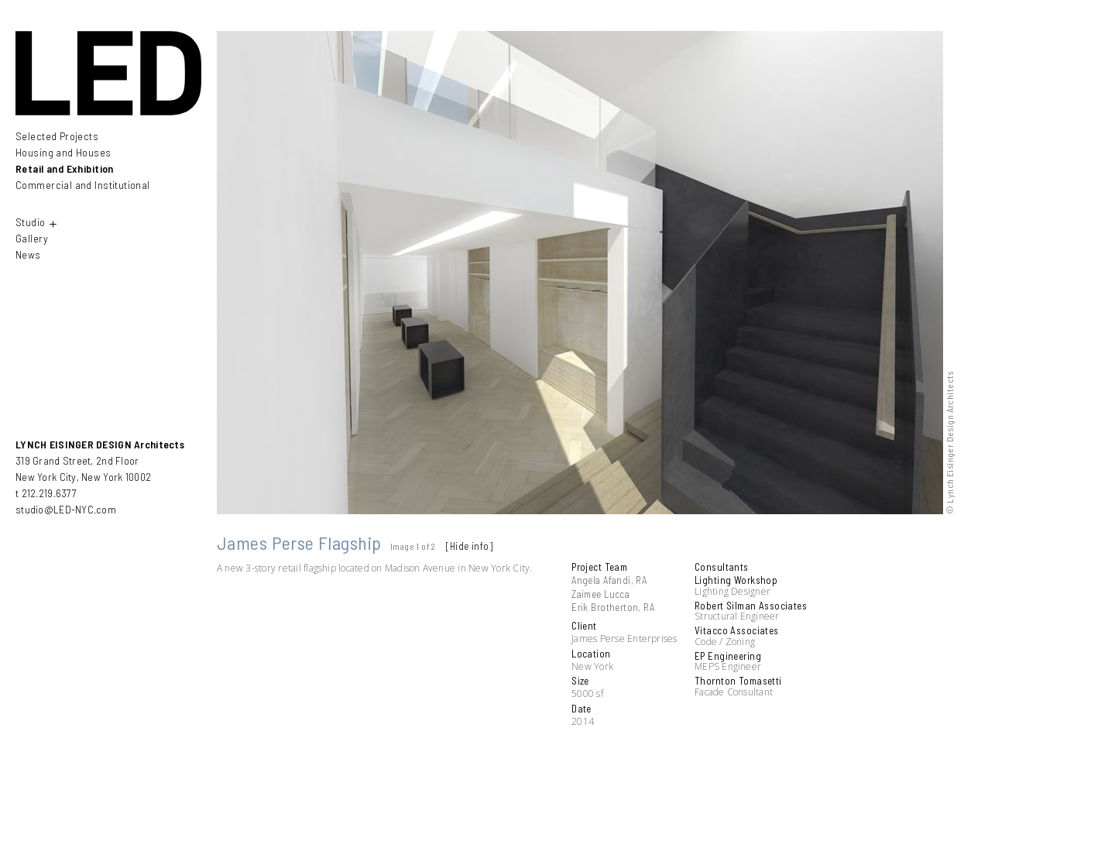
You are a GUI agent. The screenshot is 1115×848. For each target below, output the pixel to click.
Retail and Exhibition (64, 168)
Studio (37, 223)
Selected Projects (56, 136)
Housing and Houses (63, 152)
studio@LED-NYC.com (65, 509)
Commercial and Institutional (82, 184)
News (28, 254)
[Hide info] (469, 546)
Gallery (31, 238)
